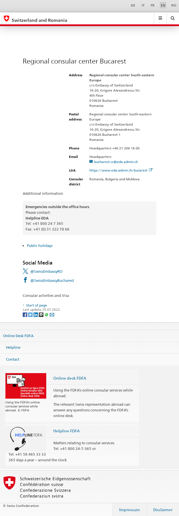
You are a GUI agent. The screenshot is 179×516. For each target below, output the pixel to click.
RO (173, 5)
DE (133, 5)
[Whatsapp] (47, 314)
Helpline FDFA (66, 430)
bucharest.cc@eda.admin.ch (116, 162)
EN (163, 5)
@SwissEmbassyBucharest (52, 280)
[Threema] (41, 314)
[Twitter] (30, 314)
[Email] (52, 314)
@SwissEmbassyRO (46, 271)
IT (143, 5)
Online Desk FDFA (18, 335)
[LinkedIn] (36, 314)
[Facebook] (25, 314)
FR (153, 5)
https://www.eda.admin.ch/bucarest (120, 170)
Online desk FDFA (69, 378)
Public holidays (39, 245)
